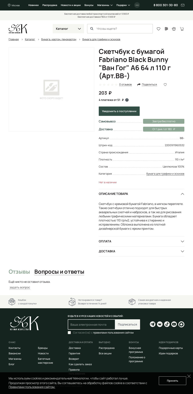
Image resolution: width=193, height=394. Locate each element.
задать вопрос (20, 287)
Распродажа (49, 5)
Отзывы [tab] (19, 271)
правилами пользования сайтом (113, 332)
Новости (43, 353)
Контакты (14, 348)
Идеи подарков (168, 353)
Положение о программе (137, 359)
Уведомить (119, 111)
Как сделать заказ (80, 364)
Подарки (121, 5)
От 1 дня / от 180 (159, 129)
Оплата (105, 241)
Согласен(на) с (103, 332)
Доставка (107, 251)
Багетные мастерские (45, 360)
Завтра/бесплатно (163, 121)
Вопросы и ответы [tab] (59, 271)
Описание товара (113, 194)
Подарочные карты (171, 348)
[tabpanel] (96, 285)
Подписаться (127, 324)
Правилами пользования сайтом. (32, 387)
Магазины (103, 5)
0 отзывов (125, 84)
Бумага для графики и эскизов (165, 173)
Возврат (74, 358)
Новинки (33, 5)
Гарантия (74, 353)
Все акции (105, 353)
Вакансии (15, 353)
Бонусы (88, 5)
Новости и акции (71, 5)
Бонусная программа (136, 350)
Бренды (43, 348)
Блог (12, 364)
